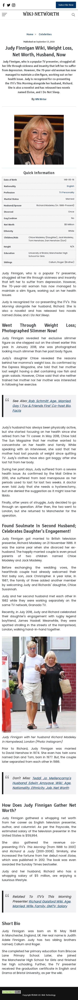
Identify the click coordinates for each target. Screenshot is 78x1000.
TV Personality (66, 192)
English (70, 186)
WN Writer (41, 99)
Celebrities (45, 34)
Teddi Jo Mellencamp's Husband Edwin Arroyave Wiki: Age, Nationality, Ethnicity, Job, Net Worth (41, 783)
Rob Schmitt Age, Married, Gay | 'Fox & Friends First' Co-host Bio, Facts (41, 406)
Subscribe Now (65, 4)
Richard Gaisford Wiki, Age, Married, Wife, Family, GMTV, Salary (41, 904)
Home (30, 34)
